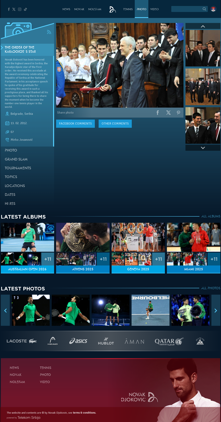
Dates (10, 195)
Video (154, 9)
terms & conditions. (84, 412)
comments (75, 124)
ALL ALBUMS (210, 216)
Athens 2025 (82, 269)
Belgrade (17, 114)
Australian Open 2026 (27, 269)
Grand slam (16, 159)
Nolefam (94, 9)
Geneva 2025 (138, 269)
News (66, 9)
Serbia (28, 114)
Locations (15, 186)
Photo (141, 9)
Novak (79, 9)
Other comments (115, 124)
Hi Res (10, 204)
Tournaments (18, 168)
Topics (11, 177)
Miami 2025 (193, 269)
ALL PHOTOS (210, 288)
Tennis (128, 9)
